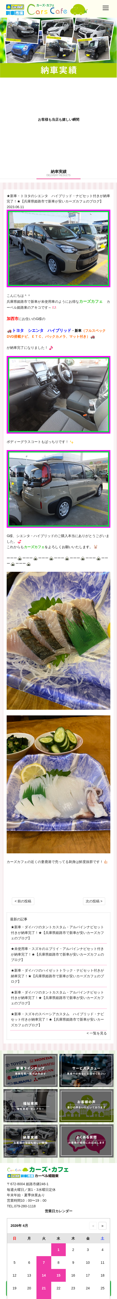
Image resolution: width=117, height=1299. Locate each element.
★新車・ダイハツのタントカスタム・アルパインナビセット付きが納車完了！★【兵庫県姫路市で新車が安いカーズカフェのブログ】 (57, 932)
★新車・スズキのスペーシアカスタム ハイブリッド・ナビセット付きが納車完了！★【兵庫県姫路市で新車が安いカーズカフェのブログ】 (57, 1019)
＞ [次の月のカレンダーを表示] (102, 1226)
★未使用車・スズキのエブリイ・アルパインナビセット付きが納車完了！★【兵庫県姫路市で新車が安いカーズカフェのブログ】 (57, 954)
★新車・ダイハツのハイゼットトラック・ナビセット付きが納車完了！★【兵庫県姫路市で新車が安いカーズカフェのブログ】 (57, 975)
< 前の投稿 (23, 901)
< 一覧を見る (97, 1033)
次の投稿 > (94, 901)
